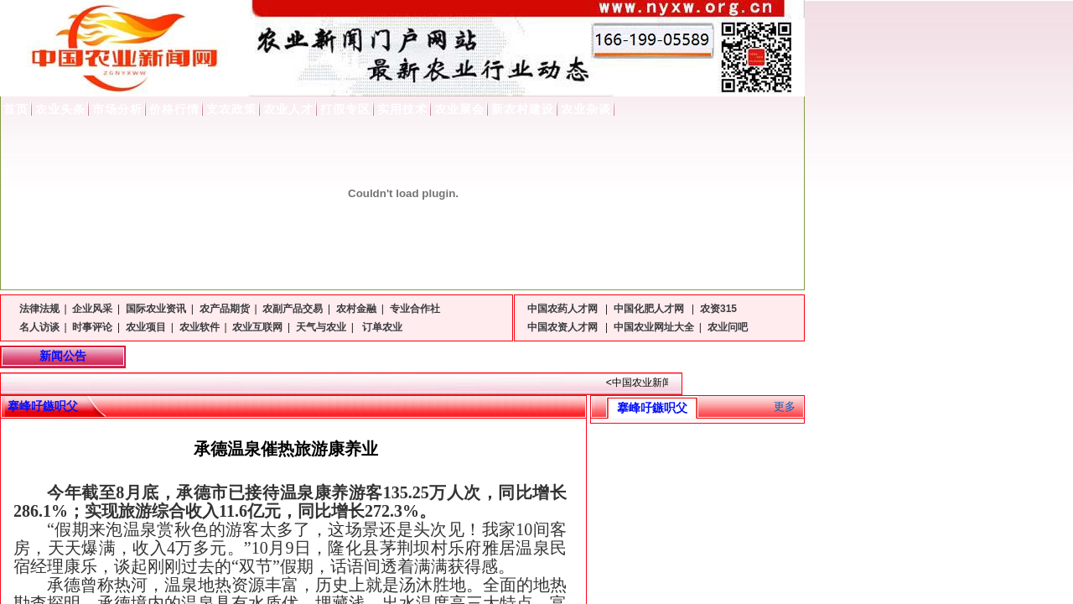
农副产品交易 (292, 309)
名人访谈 (39, 327)
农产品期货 (225, 309)
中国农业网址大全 (654, 327)
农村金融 (356, 309)
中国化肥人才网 (650, 309)
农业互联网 (257, 327)
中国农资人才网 (563, 327)
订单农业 (381, 327)
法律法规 (39, 309)
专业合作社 (415, 309)
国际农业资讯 (156, 309)
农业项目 (146, 327)
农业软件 (199, 327)
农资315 (718, 309)
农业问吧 (728, 327)
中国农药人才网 (563, 309)
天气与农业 (321, 327)
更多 (785, 406)
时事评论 (92, 327)
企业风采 (92, 309)
